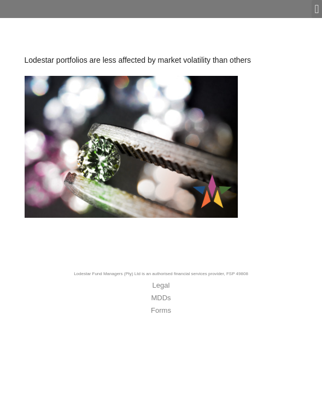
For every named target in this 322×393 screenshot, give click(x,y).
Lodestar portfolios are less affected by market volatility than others (138, 60)
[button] (317, 9)
